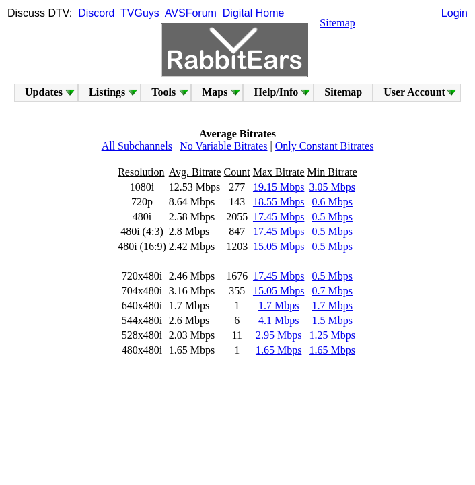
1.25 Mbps (332, 335)
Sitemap (337, 22)
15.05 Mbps (278, 246)
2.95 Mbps (278, 335)
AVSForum (191, 13)
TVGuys (139, 13)
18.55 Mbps (278, 201)
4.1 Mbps (278, 320)
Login (454, 13)
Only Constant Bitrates (324, 146)
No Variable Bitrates (223, 146)
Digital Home (254, 13)
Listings (107, 92)
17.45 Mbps (278, 216)
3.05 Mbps (332, 187)
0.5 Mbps (332, 216)
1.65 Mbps (278, 350)
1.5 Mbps (332, 320)
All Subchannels (137, 146)
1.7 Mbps (278, 305)
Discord (96, 13)
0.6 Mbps (332, 201)
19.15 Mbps (278, 187)
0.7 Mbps (332, 290)
